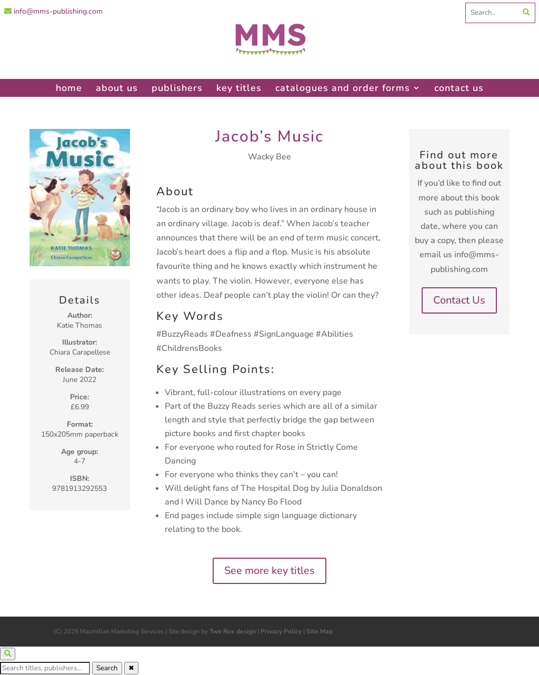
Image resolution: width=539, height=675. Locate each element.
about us (117, 88)
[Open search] (7, 654)
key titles (239, 88)
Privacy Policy (281, 631)
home (69, 88)
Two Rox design (232, 631)
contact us (459, 88)
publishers (177, 88)
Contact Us (459, 300)
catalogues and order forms (342, 88)
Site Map (319, 631)
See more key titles (269, 570)
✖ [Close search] (131, 668)
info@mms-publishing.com (53, 11)
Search (107, 668)
